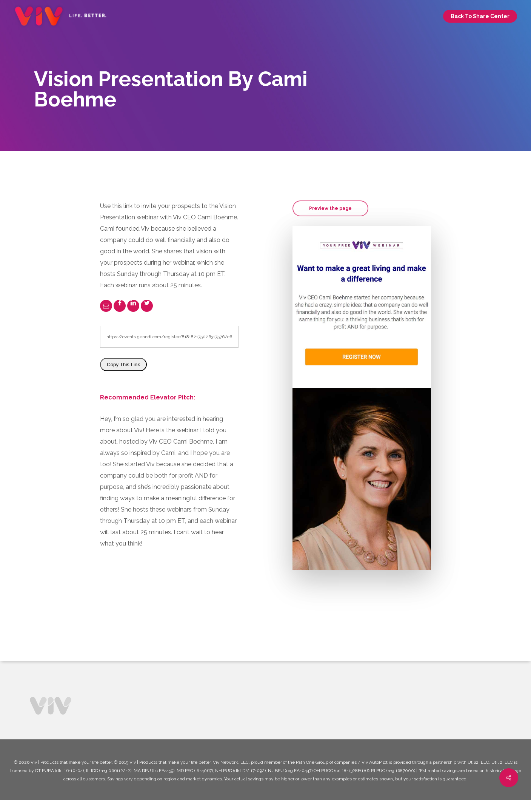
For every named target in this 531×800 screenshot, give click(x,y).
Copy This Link (123, 364)
